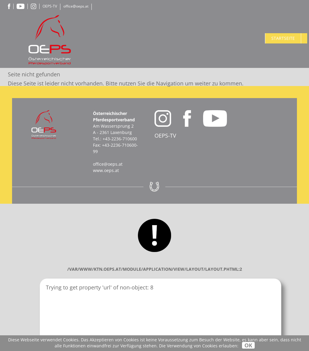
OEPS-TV (50, 6)
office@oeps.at (75, 6)
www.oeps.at (106, 170)
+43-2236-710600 (120, 139)
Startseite (283, 38)
